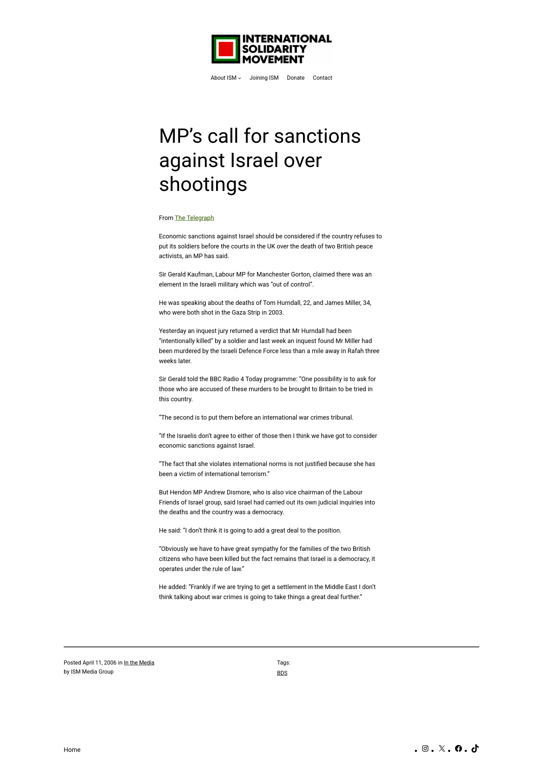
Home (72, 749)
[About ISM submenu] (226, 78)
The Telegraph (194, 217)
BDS (282, 673)
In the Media (139, 662)
